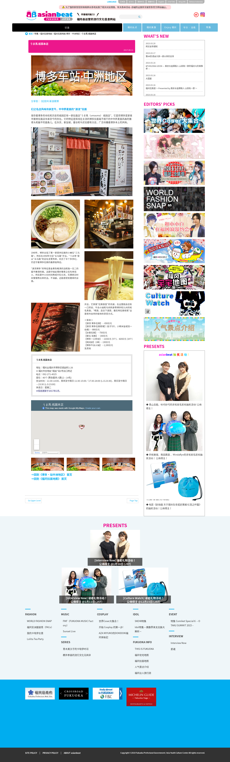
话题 (59, 27)
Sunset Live (69, 631)
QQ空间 (45, 101)
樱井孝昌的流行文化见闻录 (77, 655)
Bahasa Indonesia (196, 2)
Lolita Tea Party (35, 639)
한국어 (131, 2)
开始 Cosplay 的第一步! (111, 627)
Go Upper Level (34, 500)
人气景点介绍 (142, 666)
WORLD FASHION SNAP (39, 621)
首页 (31, 33)
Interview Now (178, 643)
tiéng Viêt (182, 2)
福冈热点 (82, 27)
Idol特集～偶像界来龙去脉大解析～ (150, 629)
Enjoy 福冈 (126, 27)
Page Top (133, 500)
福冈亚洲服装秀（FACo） (40, 627)
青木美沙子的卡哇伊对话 (76, 649)
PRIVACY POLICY (50, 753)
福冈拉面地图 (46, 33)
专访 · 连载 (148, 27)
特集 (170, 27)
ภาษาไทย (171, 2)
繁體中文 (151, 2)
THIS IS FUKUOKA (144, 649)
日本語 (122, 2)
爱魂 (173, 649)
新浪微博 (54, 101)
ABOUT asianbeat (72, 753)
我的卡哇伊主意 (35, 633)
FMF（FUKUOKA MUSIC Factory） (78, 623)
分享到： (35, 101)
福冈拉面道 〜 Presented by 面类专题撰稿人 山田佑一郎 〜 (171, 88)
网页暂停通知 (152, 46)
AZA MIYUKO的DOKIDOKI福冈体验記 (113, 635)
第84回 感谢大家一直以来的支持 (160, 56)
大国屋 (149, 78)
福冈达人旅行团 (143, 673)
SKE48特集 (140, 621)
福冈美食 (104, 27)
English (161, 2)
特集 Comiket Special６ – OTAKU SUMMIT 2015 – (185, 623)
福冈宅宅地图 (142, 655)
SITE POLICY (31, 753)
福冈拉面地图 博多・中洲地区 (67, 33)
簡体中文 (141, 2)
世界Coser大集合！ (109, 621)
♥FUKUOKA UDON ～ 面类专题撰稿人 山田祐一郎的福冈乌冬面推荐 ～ (174, 67)
